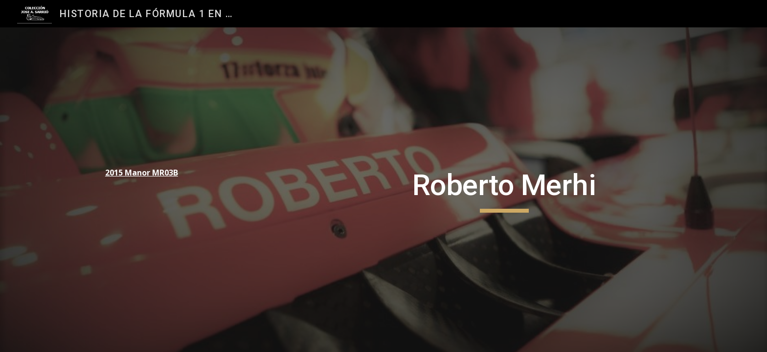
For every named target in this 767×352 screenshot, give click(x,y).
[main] (166, 173)
